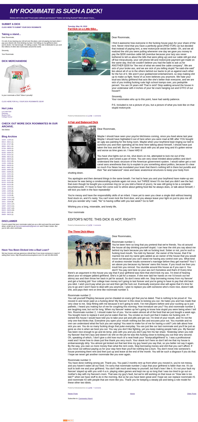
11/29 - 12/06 (6, 163)
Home (132, 394)
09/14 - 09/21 (6, 142)
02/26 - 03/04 (6, 152)
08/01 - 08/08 (6, 159)
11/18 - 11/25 (6, 193)
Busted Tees (6, 115)
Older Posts (191, 394)
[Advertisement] (99, 406)
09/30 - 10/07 (6, 208)
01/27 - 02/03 (6, 178)
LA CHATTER (6, 111)
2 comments (97, 225)
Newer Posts (73, 394)
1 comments (97, 116)
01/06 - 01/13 (6, 184)
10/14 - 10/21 (6, 204)
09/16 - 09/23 (6, 212)
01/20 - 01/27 (6, 180)
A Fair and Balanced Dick (83, 122)
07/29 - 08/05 (6, 148)
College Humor (7, 117)
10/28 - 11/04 (6, 199)
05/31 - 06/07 (6, 167)
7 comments (97, 388)
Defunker (5, 113)
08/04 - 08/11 (6, 146)
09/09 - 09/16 (6, 214)
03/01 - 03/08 (6, 172)
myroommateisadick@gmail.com (28, 226)
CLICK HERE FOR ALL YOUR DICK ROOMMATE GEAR (23, 102)
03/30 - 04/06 (6, 176)
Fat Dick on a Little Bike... (83, 28)
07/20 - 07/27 (6, 144)
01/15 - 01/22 (6, 154)
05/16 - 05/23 (6, 161)
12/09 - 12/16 (6, 189)
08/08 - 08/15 (6, 157)
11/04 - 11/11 (6, 197)
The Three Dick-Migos (81, 231)
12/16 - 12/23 (6, 186)
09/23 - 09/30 (6, 210)
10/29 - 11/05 (6, 140)
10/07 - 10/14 (6, 206)
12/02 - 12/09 (6, 191)
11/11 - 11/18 (6, 195)
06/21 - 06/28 (6, 165)
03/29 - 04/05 (6, 169)
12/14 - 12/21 (6, 174)
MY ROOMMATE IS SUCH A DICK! (56, 11)
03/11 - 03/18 (6, 150)
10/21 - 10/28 (6, 201)
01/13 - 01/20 (6, 182)
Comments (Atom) (86, 398)
